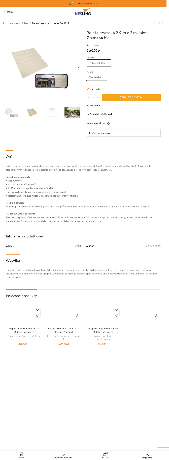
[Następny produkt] (163, 23)
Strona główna (10, 23)
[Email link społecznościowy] (104, 124)
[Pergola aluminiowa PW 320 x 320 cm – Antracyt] (103, 315)
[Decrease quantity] (89, 97)
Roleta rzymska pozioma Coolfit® (51, 23)
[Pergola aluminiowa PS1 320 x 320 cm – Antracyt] (24, 315)
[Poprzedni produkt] (155, 23)
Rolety (24, 23)
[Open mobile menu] (8, 11)
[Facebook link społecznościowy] (100, 124)
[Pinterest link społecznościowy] (108, 124)
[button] (6, 67)
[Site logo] (83, 11)
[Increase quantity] (98, 97)
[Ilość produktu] (93, 97)
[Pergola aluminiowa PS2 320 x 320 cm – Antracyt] (63, 315)
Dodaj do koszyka (131, 97)
